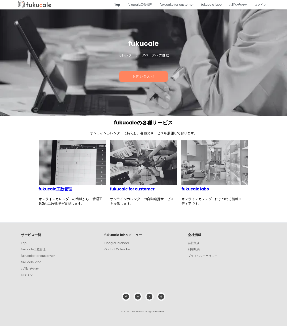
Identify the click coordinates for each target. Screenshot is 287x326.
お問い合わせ (238, 5)
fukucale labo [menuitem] (31, 262)
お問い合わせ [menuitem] (30, 269)
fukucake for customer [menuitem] (38, 256)
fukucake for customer (177, 5)
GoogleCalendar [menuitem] (116, 243)
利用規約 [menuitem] (194, 249)
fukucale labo (211, 5)
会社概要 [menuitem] (194, 243)
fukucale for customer (132, 189)
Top (117, 5)
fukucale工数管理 (140, 5)
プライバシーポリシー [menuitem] (202, 256)
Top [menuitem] (24, 243)
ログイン (260, 5)
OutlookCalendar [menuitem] (117, 249)
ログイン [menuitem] (27, 275)
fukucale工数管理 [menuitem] (33, 249)
